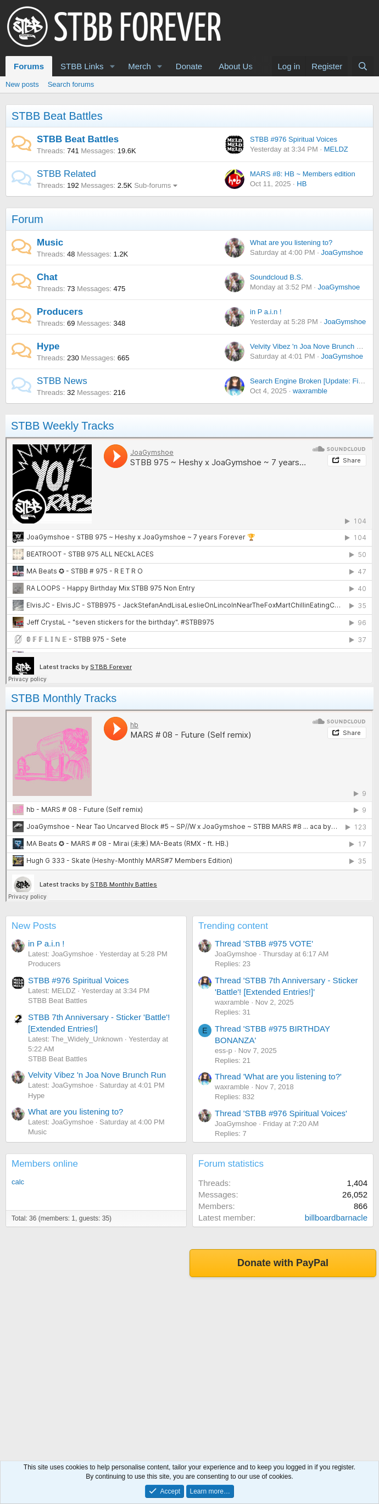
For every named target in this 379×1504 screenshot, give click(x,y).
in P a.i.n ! (266, 312)
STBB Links (81, 66)
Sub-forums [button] (152, 185)
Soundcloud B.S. (276, 277)
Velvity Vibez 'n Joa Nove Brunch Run (310, 346)
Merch (139, 66)
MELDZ (336, 149)
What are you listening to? (291, 242)
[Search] (363, 66)
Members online (45, 1163)
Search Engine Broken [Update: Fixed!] (312, 381)
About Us (236, 66)
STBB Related (66, 174)
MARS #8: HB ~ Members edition (302, 174)
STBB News (62, 381)
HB (301, 184)
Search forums (71, 84)
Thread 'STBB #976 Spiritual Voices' (281, 1113)
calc (18, 1182)
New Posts (34, 926)
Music (50, 242)
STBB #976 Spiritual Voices (293, 139)
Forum (27, 219)
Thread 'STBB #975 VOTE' (264, 943)
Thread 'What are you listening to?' (278, 1076)
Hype (48, 346)
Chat (47, 277)
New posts (22, 84)
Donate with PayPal (282, 1262)
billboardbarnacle (336, 1217)
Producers (60, 312)
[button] (112, 66)
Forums (29, 66)
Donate (189, 66)
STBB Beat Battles (57, 116)
